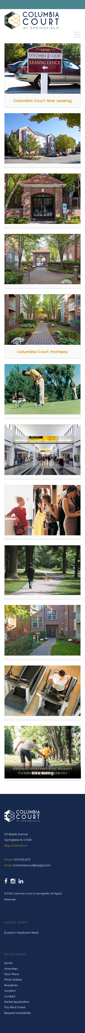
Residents (11, 985)
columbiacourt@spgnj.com (32, 865)
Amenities (11, 969)
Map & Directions (15, 845)
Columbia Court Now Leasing (42, 101)
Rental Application (16, 1002)
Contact (9, 996)
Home (8, 963)
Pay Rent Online (14, 1007)
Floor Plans (11, 974)
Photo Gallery (13, 980)
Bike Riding (42, 773)
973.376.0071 (22, 860)
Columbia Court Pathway (42, 352)
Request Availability (17, 1013)
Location (10, 991)
